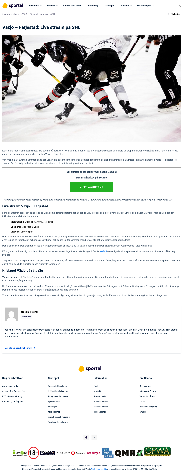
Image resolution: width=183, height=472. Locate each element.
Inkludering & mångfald (12, 401)
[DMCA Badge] (20, 453)
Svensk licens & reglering (59, 417)
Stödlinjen (52, 406)
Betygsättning (146, 386)
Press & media (100, 396)
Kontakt (97, 391)
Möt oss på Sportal (148, 391)
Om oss (143, 412)
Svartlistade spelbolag (58, 422)
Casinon (125, 5)
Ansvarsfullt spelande (57, 386)
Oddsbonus (33, 5)
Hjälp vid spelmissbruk (58, 391)
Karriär (143, 401)
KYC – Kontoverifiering (12, 396)
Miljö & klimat (54, 412)
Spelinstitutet (54, 401)
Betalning (93, 5)
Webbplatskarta (101, 401)
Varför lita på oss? (148, 396)
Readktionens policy (148, 406)
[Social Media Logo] (86, 437)
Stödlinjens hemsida (99, 469)
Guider (97, 386)
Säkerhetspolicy (101, 406)
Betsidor (51, 5)
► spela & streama (91, 187)
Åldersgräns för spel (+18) (13, 391)
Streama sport (144, 5)
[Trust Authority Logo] (47, 453)
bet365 (103, 251)
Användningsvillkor (10, 386)
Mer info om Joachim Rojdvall (20, 348)
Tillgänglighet (100, 412)
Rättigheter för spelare (58, 396)
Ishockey (16, 14)
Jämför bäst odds (72, 5)
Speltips (109, 5)
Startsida (6, 14)
